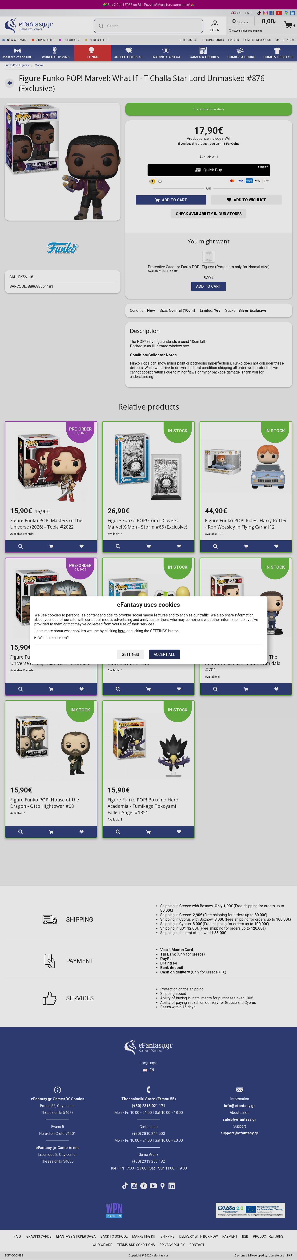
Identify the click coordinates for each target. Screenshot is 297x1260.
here (121, 630)
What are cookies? (53, 637)
